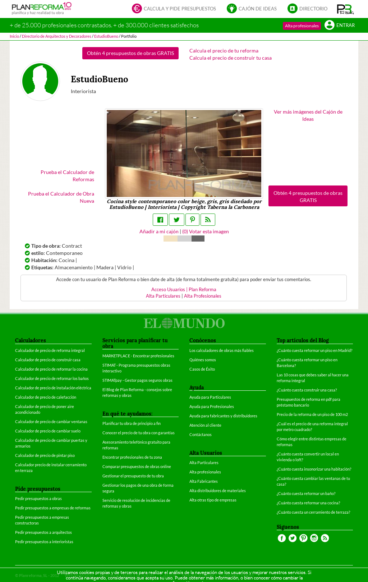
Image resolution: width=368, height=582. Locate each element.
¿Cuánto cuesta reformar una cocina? (308, 502)
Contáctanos (200, 434)
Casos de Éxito (202, 369)
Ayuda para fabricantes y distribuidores (223, 415)
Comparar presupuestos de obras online (136, 466)
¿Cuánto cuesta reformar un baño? (306, 493)
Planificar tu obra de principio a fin (131, 423)
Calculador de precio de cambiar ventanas (51, 421)
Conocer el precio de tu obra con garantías (138, 432)
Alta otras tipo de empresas (212, 500)
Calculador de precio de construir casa (47, 359)
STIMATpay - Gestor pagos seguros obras (137, 380)
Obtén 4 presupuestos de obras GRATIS (130, 53)
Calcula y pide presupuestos (174, 9)
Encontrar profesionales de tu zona (132, 457)
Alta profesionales (302, 25)
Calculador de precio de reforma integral (50, 350)
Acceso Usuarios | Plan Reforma (183, 289)
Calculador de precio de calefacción (45, 397)
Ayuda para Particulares (210, 397)
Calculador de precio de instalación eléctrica (53, 387)
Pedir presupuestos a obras (38, 498)
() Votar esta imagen (205, 231)
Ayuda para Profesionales (211, 406)
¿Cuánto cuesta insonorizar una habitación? (314, 469)
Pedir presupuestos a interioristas (44, 541)
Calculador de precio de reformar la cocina (51, 369)
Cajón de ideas (252, 9)
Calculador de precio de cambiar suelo (47, 431)
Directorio (307, 9)
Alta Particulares (163, 296)
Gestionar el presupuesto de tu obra (133, 475)
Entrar (340, 25)
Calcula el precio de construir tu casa (230, 58)
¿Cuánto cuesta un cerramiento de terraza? (313, 512)
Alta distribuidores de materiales (217, 490)
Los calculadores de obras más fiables (221, 350)
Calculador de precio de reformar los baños (52, 378)
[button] (345, 9)
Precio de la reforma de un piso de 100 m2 (312, 414)
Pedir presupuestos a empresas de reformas (53, 507)
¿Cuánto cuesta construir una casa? (307, 390)
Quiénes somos (202, 359)
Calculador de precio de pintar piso (45, 455)
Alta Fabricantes (203, 481)
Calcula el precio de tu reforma (223, 50)
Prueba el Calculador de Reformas (67, 175)
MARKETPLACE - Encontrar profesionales (138, 355)
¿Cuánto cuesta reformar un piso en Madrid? (314, 350)
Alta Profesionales (202, 296)
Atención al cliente (205, 425)
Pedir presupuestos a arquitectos (43, 532)
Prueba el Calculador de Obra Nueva (61, 197)
